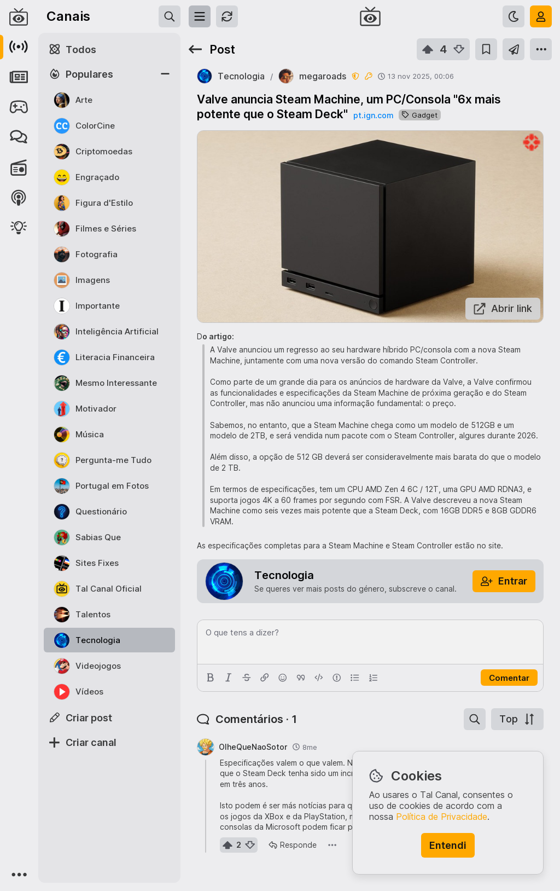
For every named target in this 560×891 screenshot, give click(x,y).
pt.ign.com (373, 115)
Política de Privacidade (441, 816)
